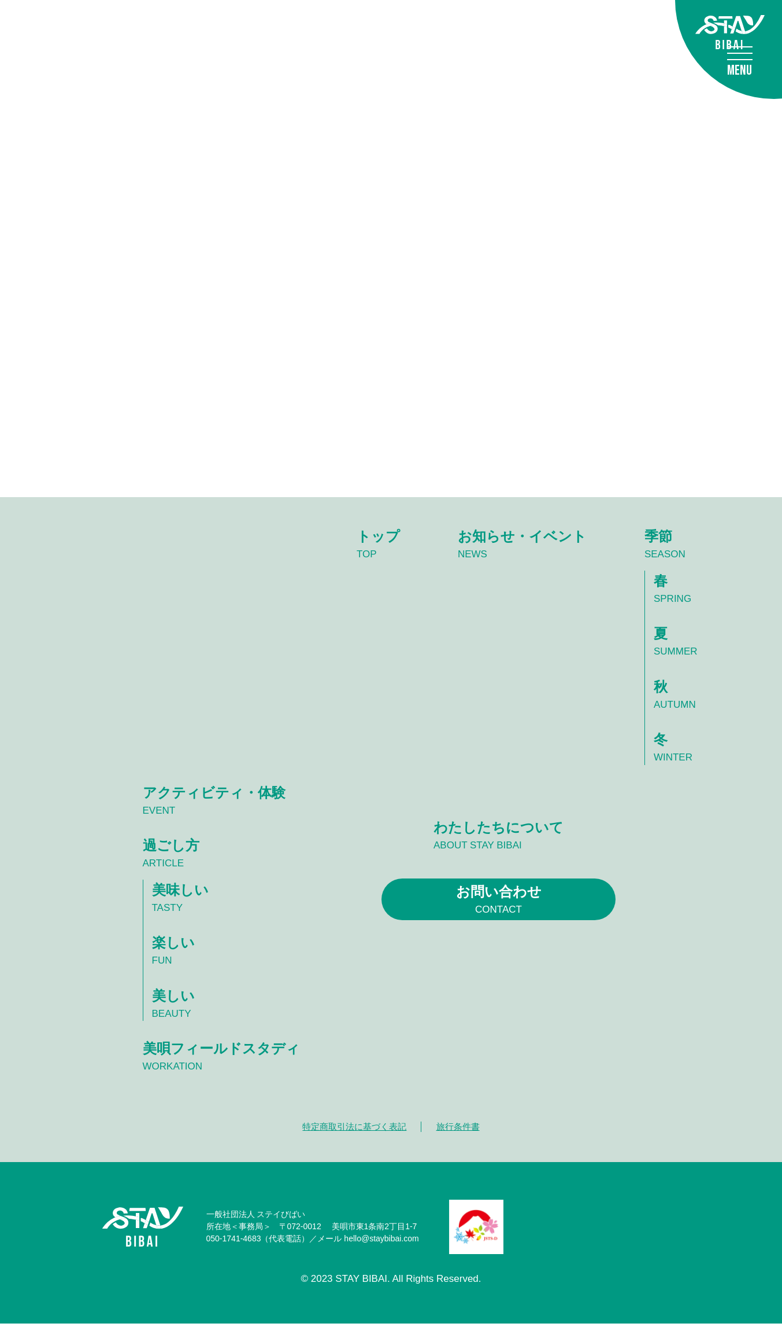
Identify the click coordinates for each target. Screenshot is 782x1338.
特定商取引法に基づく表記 (352, 1140)
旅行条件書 (460, 1140)
